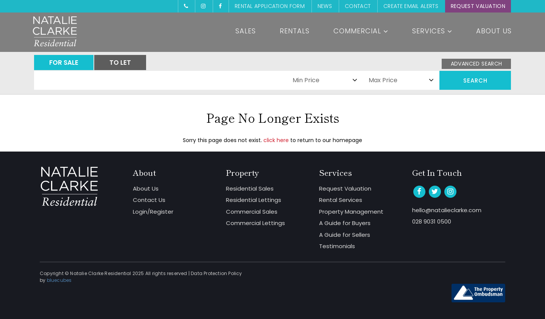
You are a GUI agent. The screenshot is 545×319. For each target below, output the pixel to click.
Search (475, 80)
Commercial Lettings (255, 223)
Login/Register (153, 212)
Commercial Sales (251, 212)
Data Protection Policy (216, 273)
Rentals (295, 31)
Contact (358, 6)
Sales (245, 31)
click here (276, 140)
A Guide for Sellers (344, 235)
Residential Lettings (253, 200)
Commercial (360, 31)
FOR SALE (63, 62)
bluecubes (59, 280)
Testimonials (337, 246)
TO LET (120, 62)
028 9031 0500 (431, 221)
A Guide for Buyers (345, 223)
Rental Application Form (270, 6)
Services (432, 31)
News (325, 6)
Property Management (351, 212)
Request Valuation (478, 6)
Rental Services (340, 200)
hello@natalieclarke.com (446, 210)
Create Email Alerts (410, 6)
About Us (494, 31)
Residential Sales (250, 188)
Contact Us (149, 200)
